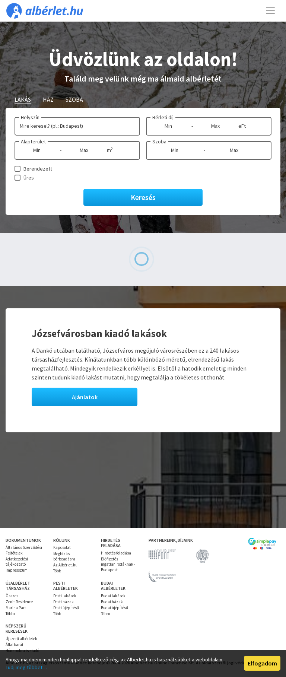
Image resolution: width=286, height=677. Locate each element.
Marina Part (16, 607)
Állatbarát (14, 644)
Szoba (159, 141)
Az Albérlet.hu (65, 565)
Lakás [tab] (23, 99)
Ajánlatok (85, 397)
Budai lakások (113, 595)
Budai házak (112, 601)
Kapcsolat (62, 547)
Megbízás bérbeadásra (64, 556)
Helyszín (30, 117)
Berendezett (37, 168)
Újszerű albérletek (21, 638)
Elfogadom (262, 663)
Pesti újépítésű (66, 607)
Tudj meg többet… (26, 667)
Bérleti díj (163, 117)
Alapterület (33, 141)
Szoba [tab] (74, 99)
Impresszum (17, 570)
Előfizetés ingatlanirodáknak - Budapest (118, 564)
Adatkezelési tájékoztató (17, 561)
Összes (12, 595)
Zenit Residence (19, 601)
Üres (28, 177)
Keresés (143, 197)
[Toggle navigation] (270, 11)
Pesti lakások (64, 595)
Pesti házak (63, 601)
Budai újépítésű (114, 607)
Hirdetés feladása (116, 553)
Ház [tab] (48, 99)
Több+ (58, 570)
